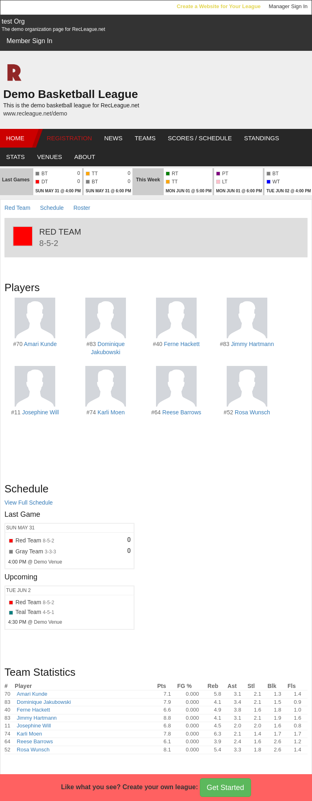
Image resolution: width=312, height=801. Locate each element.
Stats (15, 156)
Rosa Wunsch (252, 412)
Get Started (225, 788)
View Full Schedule (28, 502)
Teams (145, 138)
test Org (13, 21)
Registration (69, 138)
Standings (261, 138)
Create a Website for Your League (219, 6)
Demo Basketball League (70, 94)
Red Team (17, 208)
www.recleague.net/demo (35, 113)
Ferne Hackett (181, 344)
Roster (82, 208)
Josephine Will (40, 412)
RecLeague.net (25, 7)
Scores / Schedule (200, 138)
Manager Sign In (288, 6)
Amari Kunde (40, 344)
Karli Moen (111, 412)
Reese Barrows (182, 412)
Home (15, 138)
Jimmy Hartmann (252, 344)
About (84, 156)
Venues (49, 156)
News (113, 138)
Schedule (51, 208)
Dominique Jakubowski (44, 702)
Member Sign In (29, 40)
